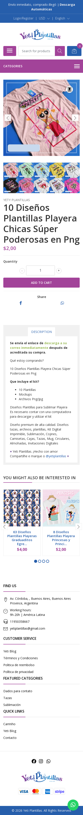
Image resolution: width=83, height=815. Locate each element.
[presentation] (7, 117)
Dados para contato (17, 691)
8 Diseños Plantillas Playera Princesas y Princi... (61, 538)
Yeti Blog (9, 651)
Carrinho (9, 724)
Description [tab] (41, 332)
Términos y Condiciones (20, 658)
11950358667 (19, 621)
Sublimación (12, 705)
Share (41, 297)
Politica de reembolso (19, 665)
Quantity (10, 261)
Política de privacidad (18, 672)
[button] (44, 18)
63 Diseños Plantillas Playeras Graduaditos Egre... (22, 538)
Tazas (7, 698)
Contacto (10, 738)
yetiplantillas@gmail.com (27, 628)
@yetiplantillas (56, 456)
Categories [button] (41, 66)
